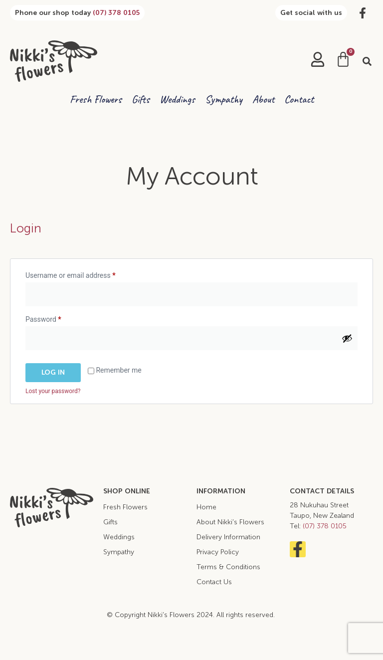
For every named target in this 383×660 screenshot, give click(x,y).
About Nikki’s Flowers (230, 522)
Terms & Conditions (228, 567)
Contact (299, 99)
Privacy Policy (217, 552)
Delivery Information (228, 537)
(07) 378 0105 (116, 12)
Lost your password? (52, 391)
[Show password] (347, 338)
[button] (367, 61)
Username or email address (84, 273)
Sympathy (223, 99)
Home (206, 507)
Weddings (177, 99)
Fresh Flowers (96, 99)
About (263, 99)
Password (56, 317)
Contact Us (214, 582)
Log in (53, 372)
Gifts (141, 99)
